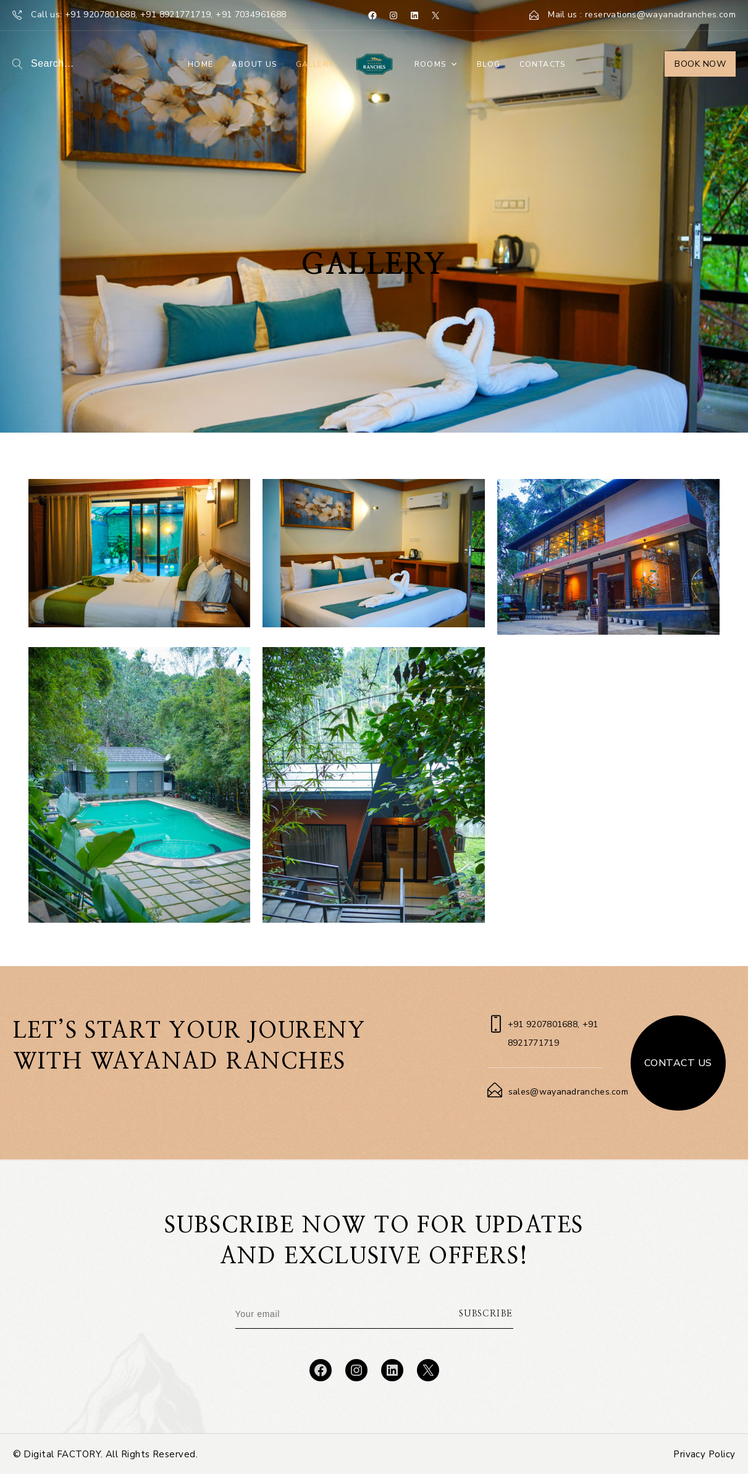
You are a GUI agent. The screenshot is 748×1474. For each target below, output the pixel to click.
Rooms (436, 64)
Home (201, 64)
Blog (489, 64)
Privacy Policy (704, 1454)
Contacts (542, 64)
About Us (254, 64)
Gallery (315, 64)
